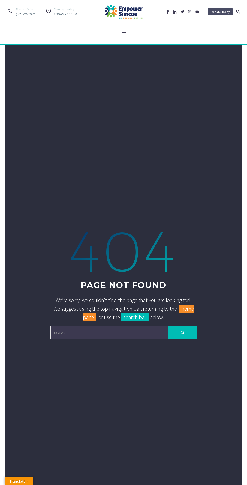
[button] (238, 12)
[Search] (109, 332)
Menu (124, 33)
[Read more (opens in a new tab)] (20, 11)
